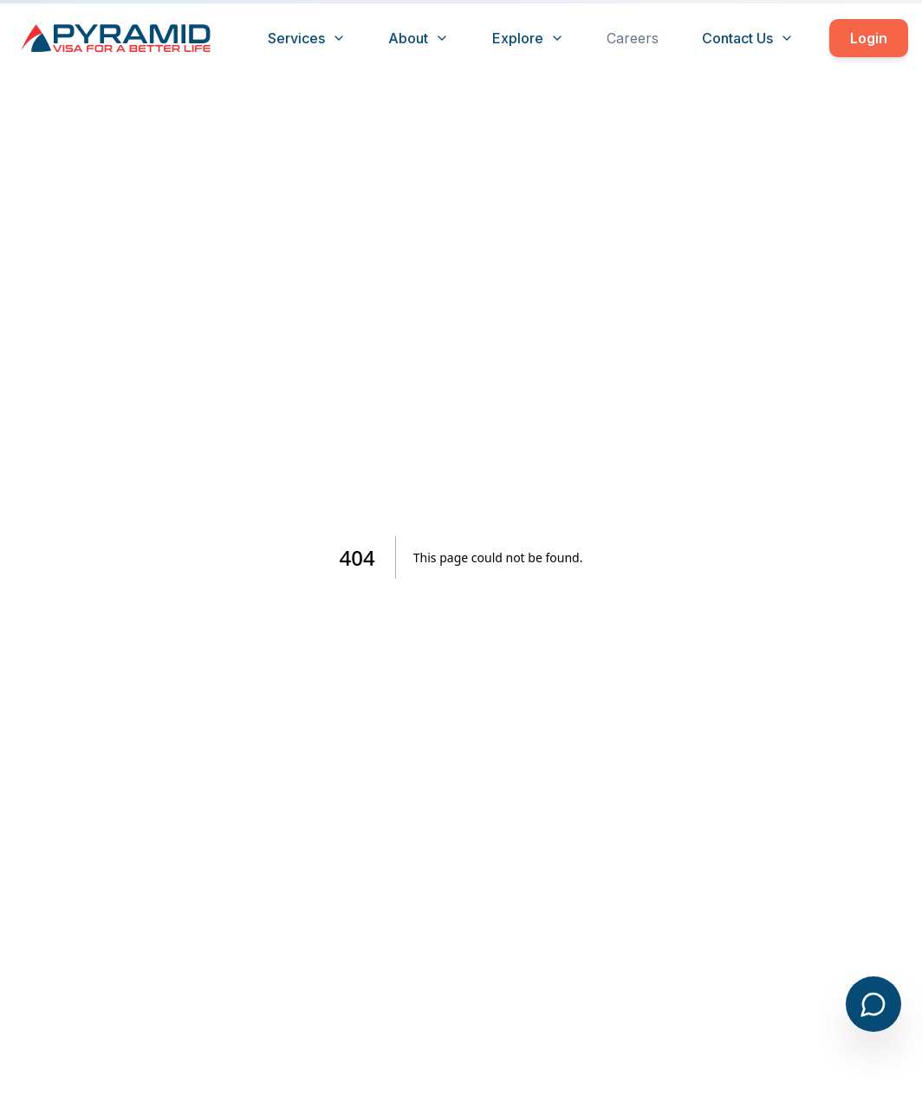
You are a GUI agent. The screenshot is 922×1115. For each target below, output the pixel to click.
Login (868, 38)
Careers (633, 38)
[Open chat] (873, 1004)
